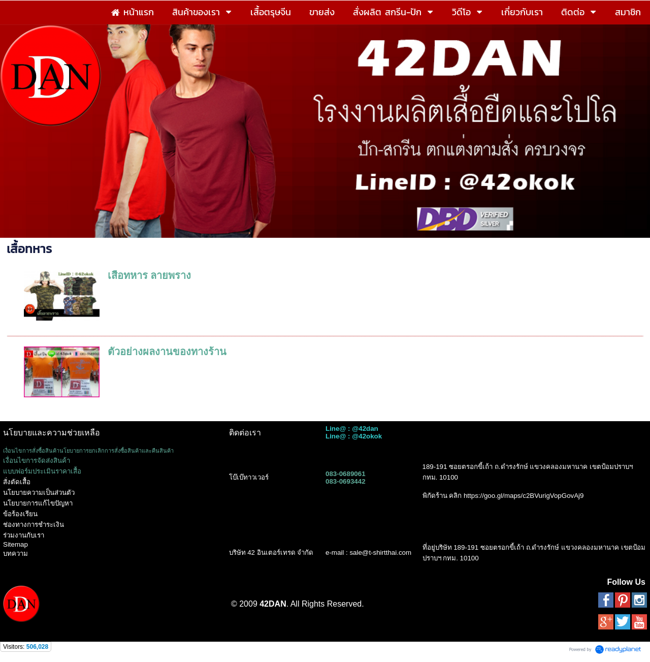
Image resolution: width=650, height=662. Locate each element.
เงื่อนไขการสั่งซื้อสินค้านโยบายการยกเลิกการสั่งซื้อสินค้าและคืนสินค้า (88, 451)
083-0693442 (346, 481)
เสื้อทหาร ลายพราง (149, 275)
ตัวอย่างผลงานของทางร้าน (167, 351)
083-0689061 (346, 474)
